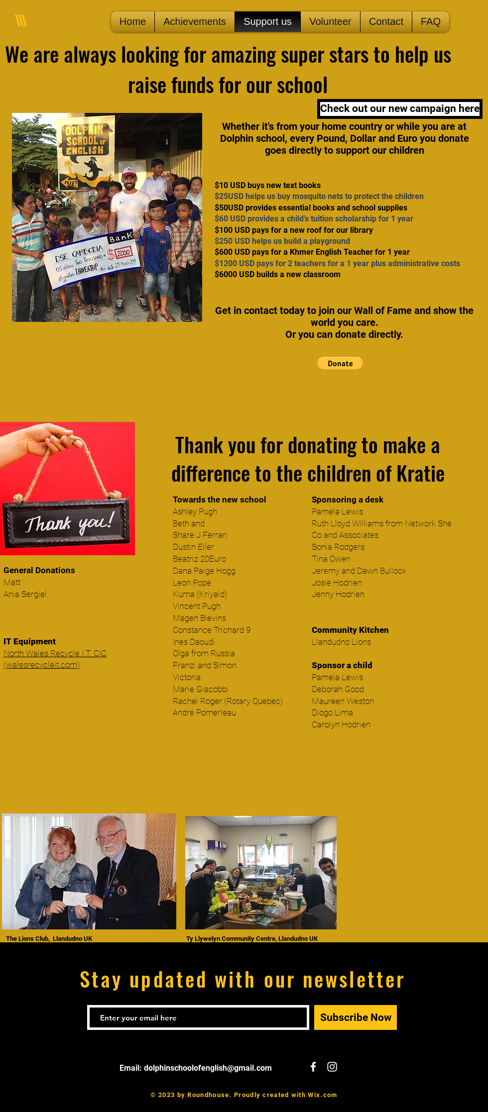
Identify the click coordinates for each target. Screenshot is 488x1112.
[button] (340, 363)
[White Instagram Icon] (332, 1066)
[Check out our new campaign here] (400, 109)
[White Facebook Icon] (313, 1066)
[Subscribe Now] (355, 1017)
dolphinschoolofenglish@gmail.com (208, 1068)
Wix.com (322, 1095)
